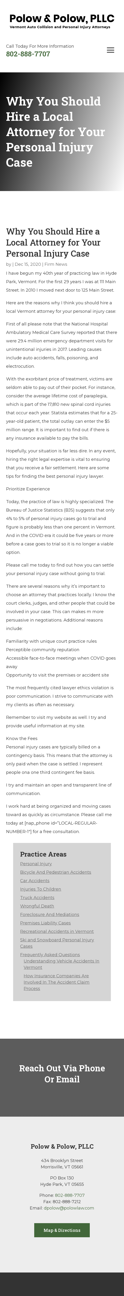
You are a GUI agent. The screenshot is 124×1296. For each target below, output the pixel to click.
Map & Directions (62, 1230)
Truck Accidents (37, 897)
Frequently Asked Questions (50, 954)
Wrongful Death (37, 906)
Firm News (56, 264)
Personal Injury (36, 863)
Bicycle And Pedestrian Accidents (55, 872)
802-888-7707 (28, 53)
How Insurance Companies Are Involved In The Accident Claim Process (57, 982)
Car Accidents (34, 880)
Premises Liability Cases (45, 923)
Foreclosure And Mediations (49, 914)
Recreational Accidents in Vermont (57, 931)
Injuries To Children (40, 889)
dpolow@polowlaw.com (69, 1208)
